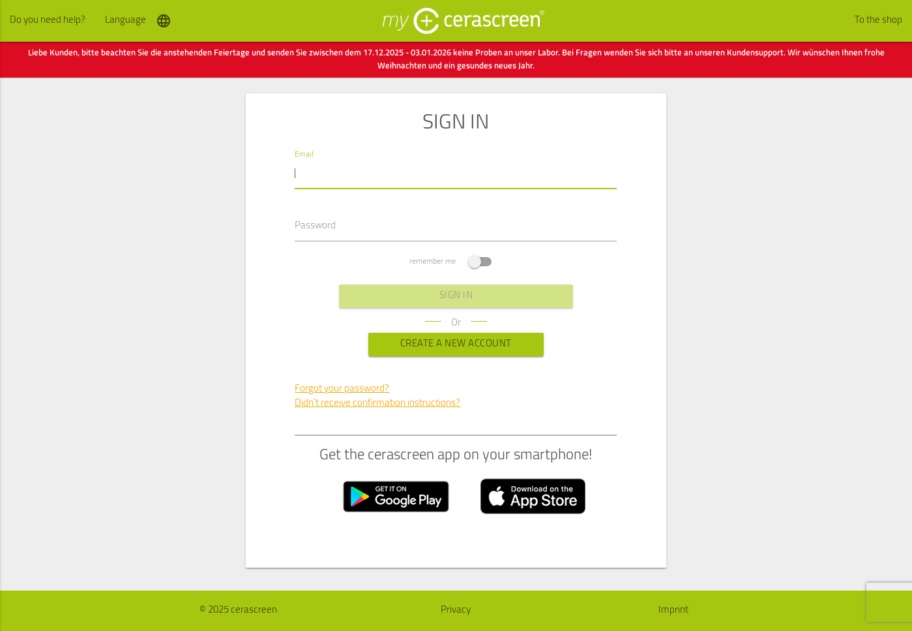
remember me (450, 262)
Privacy (456, 610)
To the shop (878, 20)
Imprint (673, 610)
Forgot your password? (342, 389)
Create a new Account (456, 344)
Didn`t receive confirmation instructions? (377, 403)
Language (138, 21)
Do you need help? (47, 20)
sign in (456, 296)
